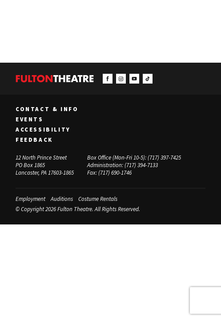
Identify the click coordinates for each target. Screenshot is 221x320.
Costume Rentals (97, 199)
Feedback (34, 140)
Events (30, 119)
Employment (30, 199)
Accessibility (43, 129)
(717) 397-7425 (164, 157)
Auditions (62, 199)
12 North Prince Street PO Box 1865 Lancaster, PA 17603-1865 (45, 165)
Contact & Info (47, 109)
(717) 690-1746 (115, 172)
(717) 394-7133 (141, 165)
